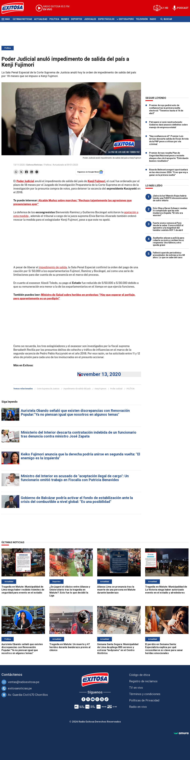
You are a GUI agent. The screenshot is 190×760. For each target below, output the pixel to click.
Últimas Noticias (22, 19)
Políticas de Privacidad (144, 700)
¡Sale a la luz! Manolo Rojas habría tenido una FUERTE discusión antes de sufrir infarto (170, 198)
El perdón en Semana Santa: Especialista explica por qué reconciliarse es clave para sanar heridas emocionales (164, 649)
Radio (153, 19)
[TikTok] (106, 699)
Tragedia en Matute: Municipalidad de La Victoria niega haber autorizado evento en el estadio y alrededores (166, 589)
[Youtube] (93, 699)
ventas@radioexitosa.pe (23, 682)
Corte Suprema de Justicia (48, 388)
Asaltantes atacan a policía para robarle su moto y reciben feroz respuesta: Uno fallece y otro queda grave (168, 241)
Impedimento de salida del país (77, 388)
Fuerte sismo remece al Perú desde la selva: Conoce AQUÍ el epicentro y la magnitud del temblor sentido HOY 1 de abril (168, 226)
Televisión (142, 19)
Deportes (76, 19)
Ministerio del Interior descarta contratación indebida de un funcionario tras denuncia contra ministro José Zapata (78, 434)
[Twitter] (88, 699)
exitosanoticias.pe (20, 688)
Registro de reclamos (143, 681)
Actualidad (40, 19)
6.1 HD (164, 8)
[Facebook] (83, 699)
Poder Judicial (116, 388)
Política (54, 19)
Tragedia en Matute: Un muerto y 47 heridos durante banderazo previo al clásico (69, 647)
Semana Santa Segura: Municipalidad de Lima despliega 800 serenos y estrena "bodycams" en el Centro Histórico (117, 649)
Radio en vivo (138, 707)
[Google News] (102, 699)
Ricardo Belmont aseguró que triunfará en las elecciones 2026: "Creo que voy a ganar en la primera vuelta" (168, 172)
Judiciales (90, 19)
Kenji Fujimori (96, 181)
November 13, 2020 (99, 374)
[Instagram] (97, 699)
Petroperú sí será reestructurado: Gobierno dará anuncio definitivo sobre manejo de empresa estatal (168, 125)
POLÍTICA (130, 388)
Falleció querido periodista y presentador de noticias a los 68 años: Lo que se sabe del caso (169, 255)
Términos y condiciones (144, 694)
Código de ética (139, 675)
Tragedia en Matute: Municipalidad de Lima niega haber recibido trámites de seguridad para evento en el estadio (22, 589)
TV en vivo (136, 687)
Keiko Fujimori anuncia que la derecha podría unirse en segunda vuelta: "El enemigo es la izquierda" (80, 456)
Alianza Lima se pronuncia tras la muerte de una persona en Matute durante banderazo (116, 589)
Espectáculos (106, 19)
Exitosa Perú (126, 19)
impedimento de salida (53, 267)
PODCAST (183, 8)
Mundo (65, 19)
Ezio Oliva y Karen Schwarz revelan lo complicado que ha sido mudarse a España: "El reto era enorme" (170, 212)
